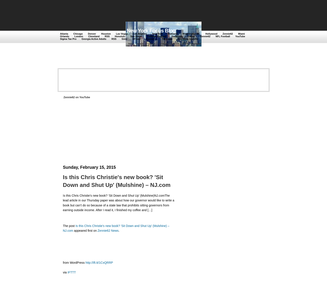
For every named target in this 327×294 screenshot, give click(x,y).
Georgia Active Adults (94, 39)
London (78, 36)
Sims (124, 39)
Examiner (151, 39)
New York (157, 33)
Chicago (78, 33)
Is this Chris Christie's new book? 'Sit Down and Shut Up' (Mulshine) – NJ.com (117, 181)
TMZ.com (167, 39)
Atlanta (64, 33)
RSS (107, 36)
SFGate (136, 39)
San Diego (136, 36)
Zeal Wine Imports (187, 39)
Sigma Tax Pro (68, 39)
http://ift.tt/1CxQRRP (99, 262)
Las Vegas (122, 33)
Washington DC (191, 33)
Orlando (64, 36)
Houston (106, 33)
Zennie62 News (108, 230)
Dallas (191, 36)
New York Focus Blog (151, 31)
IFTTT (72, 272)
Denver (92, 33)
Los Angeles (140, 33)
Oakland (172, 33)
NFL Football (223, 36)
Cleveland (94, 36)
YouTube (240, 36)
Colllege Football (156, 36)
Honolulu (120, 36)
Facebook (177, 36)
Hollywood (211, 33)
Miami (241, 33)
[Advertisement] (139, 11)
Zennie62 (228, 33)
